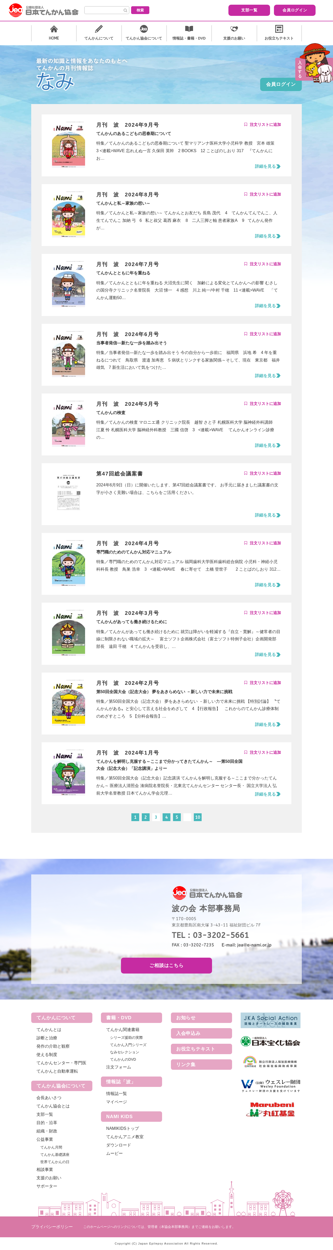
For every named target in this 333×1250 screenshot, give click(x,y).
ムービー (114, 1153)
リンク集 (186, 1064)
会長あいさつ (48, 1098)
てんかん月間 (51, 1147)
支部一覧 (228, 10)
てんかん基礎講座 (54, 1154)
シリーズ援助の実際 (126, 1037)
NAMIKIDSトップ (122, 1128)
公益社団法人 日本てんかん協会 (48, 10)
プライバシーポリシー (52, 1227)
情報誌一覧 (116, 1093)
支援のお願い (48, 1178)
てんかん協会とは (53, 1106)
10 (197, 817)
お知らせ (186, 1017)
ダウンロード (118, 1145)
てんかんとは (48, 1029)
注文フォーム (118, 1067)
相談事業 (44, 1169)
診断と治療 (46, 1038)
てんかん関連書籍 (122, 1029)
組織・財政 (46, 1131)
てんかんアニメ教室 (125, 1137)
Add (262, 124)
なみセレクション (124, 1052)
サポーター (46, 1186)
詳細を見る (265, 166)
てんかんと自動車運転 (57, 1071)
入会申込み (188, 1033)
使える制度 (46, 1054)
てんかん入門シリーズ (128, 1045)
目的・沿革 (46, 1122)
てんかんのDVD (123, 1059)
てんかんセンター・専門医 (61, 1063)
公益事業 (44, 1139)
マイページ (116, 1102)
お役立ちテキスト (195, 1049)
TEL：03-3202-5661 (210, 935)
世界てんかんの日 (54, 1162)
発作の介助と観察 (53, 1046)
